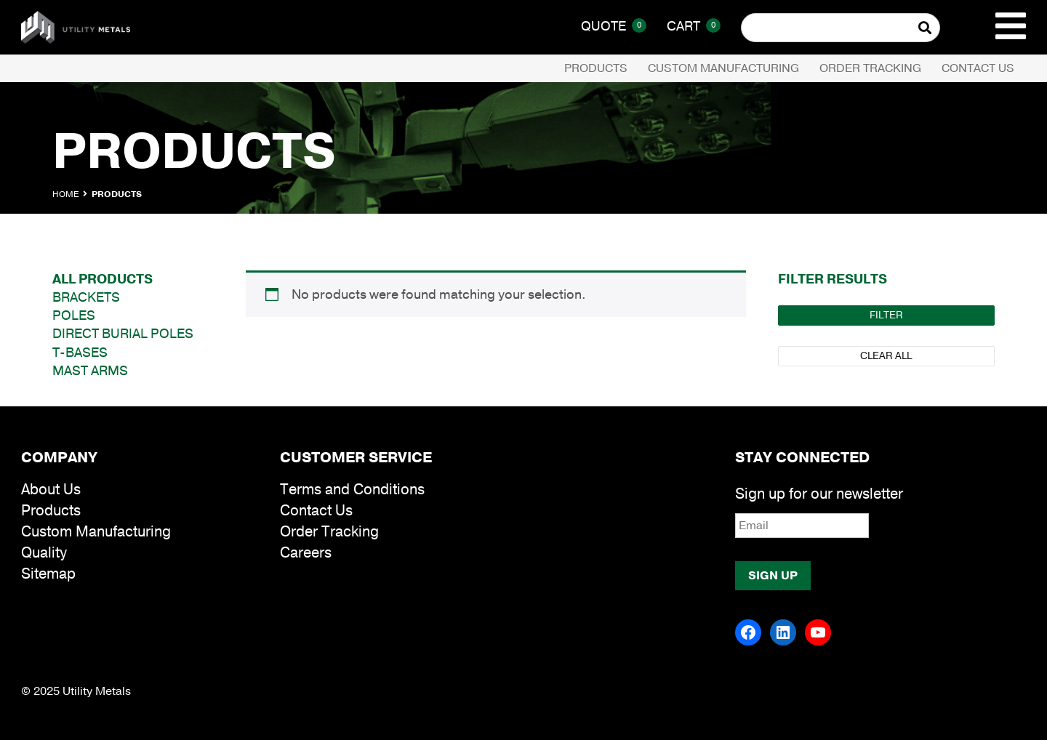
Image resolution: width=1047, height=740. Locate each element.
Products (595, 68)
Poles (73, 315)
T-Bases (80, 352)
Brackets (86, 297)
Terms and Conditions (352, 489)
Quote (613, 26)
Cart (694, 26)
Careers (306, 553)
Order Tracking (870, 68)
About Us (51, 489)
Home (65, 194)
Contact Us (978, 68)
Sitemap (48, 574)
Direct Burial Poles (122, 333)
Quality (44, 553)
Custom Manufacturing (723, 68)
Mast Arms (90, 370)
